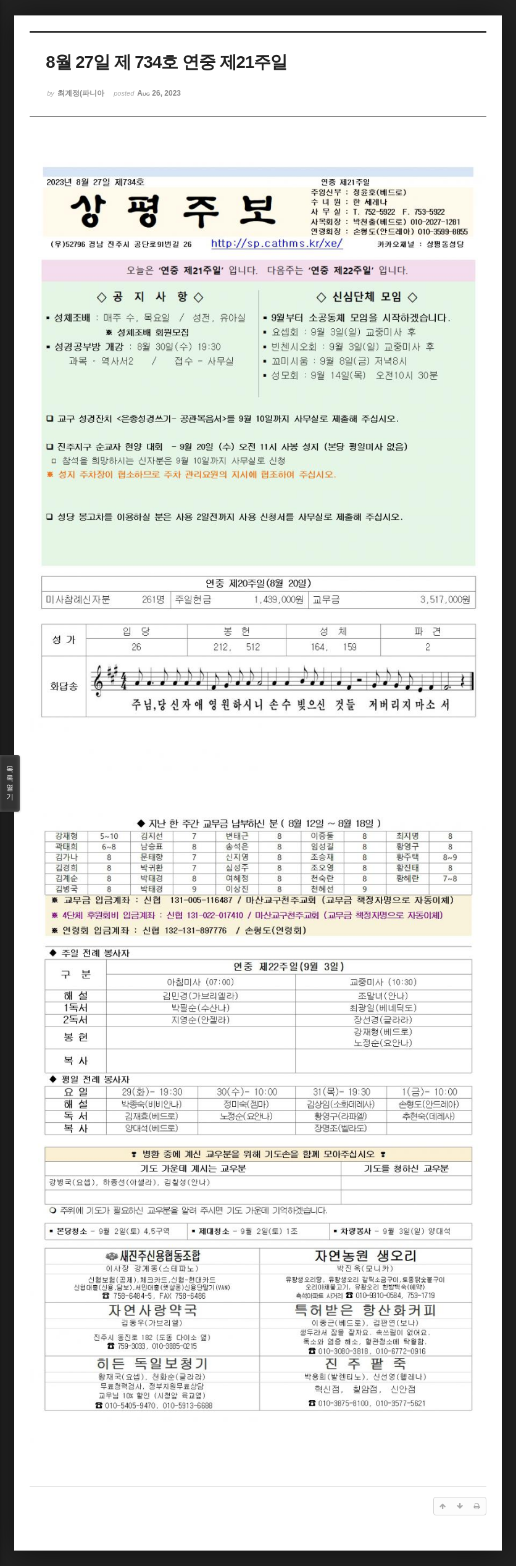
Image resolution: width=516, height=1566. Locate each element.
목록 (10, 783)
